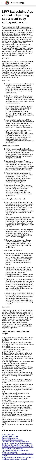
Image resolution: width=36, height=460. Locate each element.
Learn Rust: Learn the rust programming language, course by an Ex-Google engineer (17, 442)
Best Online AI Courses (10, 436)
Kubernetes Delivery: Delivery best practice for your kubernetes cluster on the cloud (18, 458)
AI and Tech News (8, 434)
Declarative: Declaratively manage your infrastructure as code (15, 451)
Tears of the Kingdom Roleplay (12, 440)
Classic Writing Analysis (10, 438)
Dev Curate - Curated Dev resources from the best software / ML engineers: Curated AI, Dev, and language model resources (18, 446)
